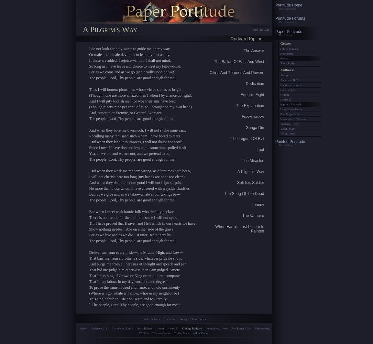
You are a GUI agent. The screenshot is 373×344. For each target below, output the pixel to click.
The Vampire (253, 215)
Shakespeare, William (293, 119)
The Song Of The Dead (244, 193)
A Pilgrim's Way (250, 171)
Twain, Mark (181, 333)
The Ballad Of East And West (239, 61)
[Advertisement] (174, 340)
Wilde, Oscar (200, 333)
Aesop (83, 328)
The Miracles (253, 160)
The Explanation (250, 105)
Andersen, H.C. (100, 328)
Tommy (258, 204)
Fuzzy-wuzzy (253, 116)
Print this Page (260, 29)
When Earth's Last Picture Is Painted (239, 228)
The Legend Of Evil (247, 138)
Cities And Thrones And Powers (237, 72)
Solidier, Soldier (250, 182)
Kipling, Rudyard (192, 328)
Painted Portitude (296, 143)
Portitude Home (296, 6)
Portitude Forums (296, 20)
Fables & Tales (151, 319)
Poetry (183, 319)
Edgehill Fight (252, 94)
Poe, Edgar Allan (241, 328)
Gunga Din (255, 127)
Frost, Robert (144, 328)
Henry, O (173, 328)
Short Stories (198, 319)
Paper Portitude (296, 33)
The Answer (254, 50)
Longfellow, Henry (217, 328)
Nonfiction (169, 319)
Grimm (160, 328)
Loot (260, 149)
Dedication (255, 83)
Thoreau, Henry (161, 333)
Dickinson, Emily (123, 328)
